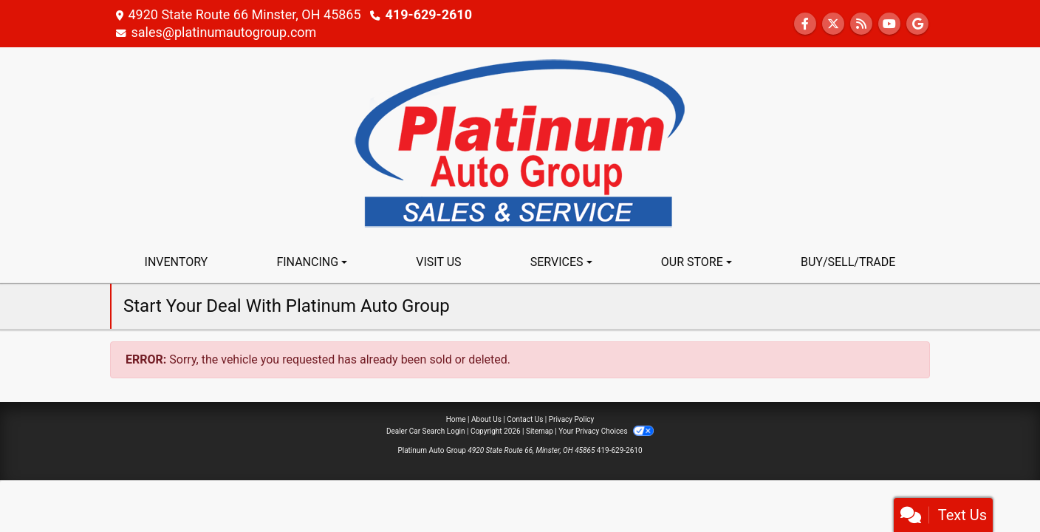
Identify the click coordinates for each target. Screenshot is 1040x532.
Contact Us (525, 419)
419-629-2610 (429, 14)
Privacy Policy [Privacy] (572, 419)
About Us (486, 419)
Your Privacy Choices (606, 431)
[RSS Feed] (861, 24)
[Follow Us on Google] (917, 24)
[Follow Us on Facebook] (805, 24)
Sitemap (539, 431)
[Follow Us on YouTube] (889, 24)
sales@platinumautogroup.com (223, 32)
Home (456, 419)
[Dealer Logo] (520, 144)
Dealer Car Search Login (425, 431)
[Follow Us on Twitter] (833, 24)
